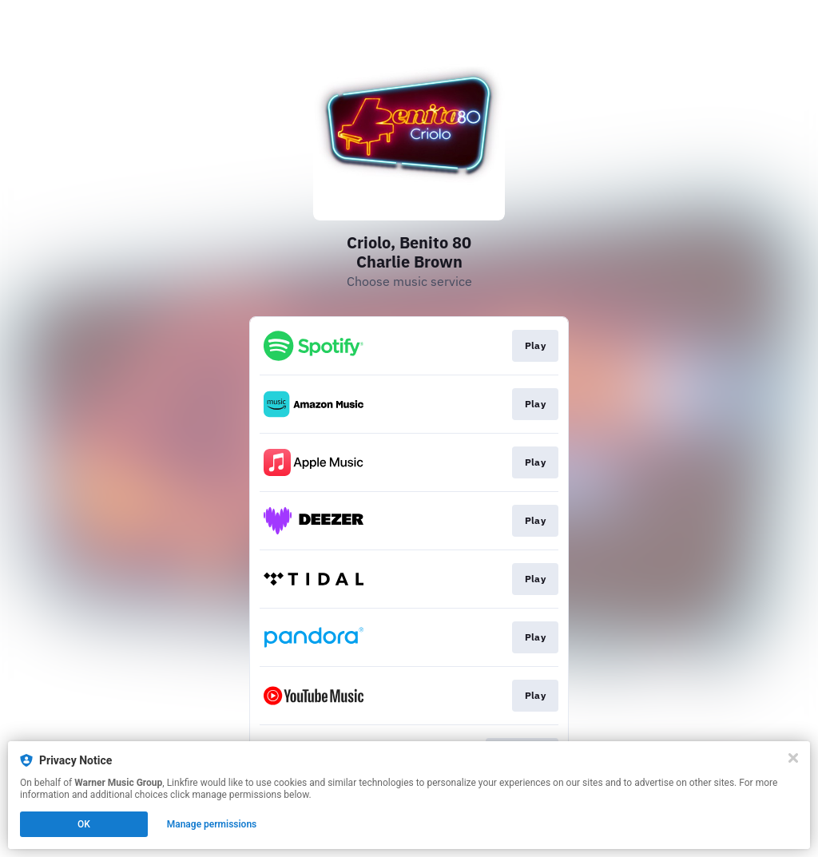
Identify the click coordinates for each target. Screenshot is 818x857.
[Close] (793, 758)
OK (83, 824)
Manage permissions (212, 824)
